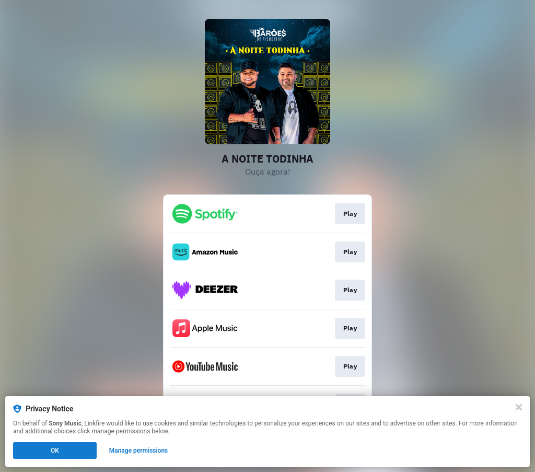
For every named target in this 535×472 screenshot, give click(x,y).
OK (55, 450)
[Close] (518, 407)
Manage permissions (138, 450)
